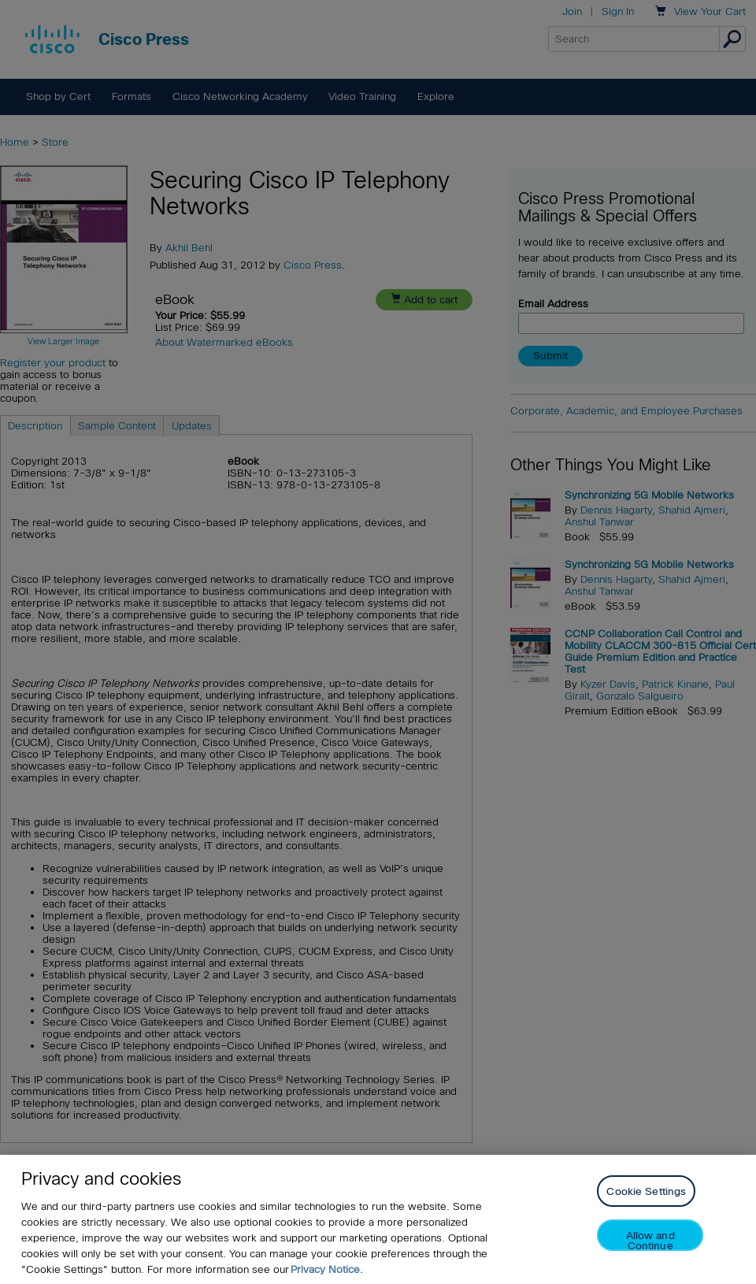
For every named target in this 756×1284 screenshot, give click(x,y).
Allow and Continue (650, 1240)
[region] (378, 1219)
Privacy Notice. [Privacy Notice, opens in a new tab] (327, 1269)
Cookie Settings (646, 1191)
